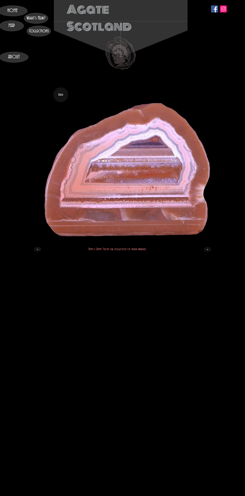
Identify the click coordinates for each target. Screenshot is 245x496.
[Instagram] (223, 8)
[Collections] (39, 31)
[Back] (60, 94)
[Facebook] (214, 8)
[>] (207, 249)
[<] (37, 249)
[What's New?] (36, 18)
